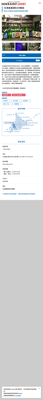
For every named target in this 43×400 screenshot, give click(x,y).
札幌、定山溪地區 (17, 95)
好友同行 (5, 101)
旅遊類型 (16, 104)
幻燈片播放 (22, 55)
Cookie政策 (17, 395)
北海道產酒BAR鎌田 (9, 189)
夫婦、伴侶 (6, 104)
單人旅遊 (15, 101)
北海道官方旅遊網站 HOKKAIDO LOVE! (14, 3)
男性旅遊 (25, 101)
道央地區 (5, 95)
